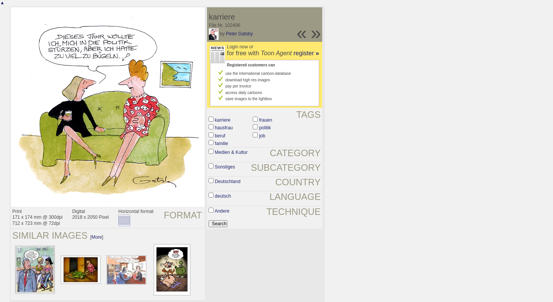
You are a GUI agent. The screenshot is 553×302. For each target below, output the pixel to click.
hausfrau (224, 127)
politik (265, 127)
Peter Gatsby (239, 33)
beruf (220, 136)
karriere (222, 120)
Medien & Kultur (231, 152)
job (262, 136)
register (306, 53)
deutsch (223, 196)
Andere (222, 211)
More (96, 237)
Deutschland (227, 181)
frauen (265, 120)
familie (221, 143)
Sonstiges (225, 167)
